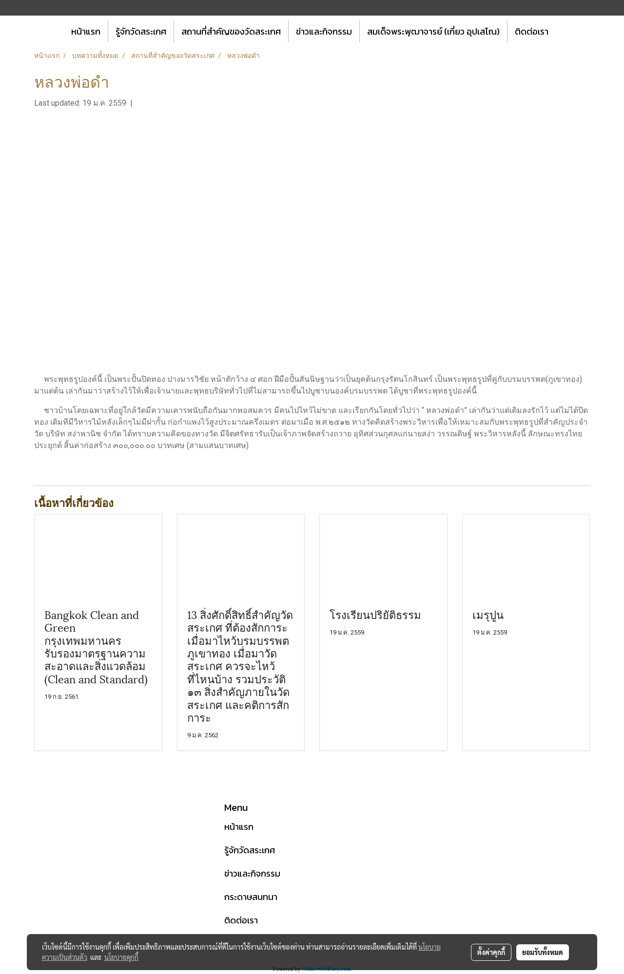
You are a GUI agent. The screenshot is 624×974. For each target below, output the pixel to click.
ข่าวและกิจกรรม (324, 31)
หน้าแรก (85, 31)
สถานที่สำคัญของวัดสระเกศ (231, 31)
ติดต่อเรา (531, 31)
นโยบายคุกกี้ (121, 957)
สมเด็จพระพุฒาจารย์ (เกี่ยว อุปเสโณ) (433, 31)
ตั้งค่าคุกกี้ (491, 952)
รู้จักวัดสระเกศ (141, 31)
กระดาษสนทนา (250, 896)
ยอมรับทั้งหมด (542, 952)
